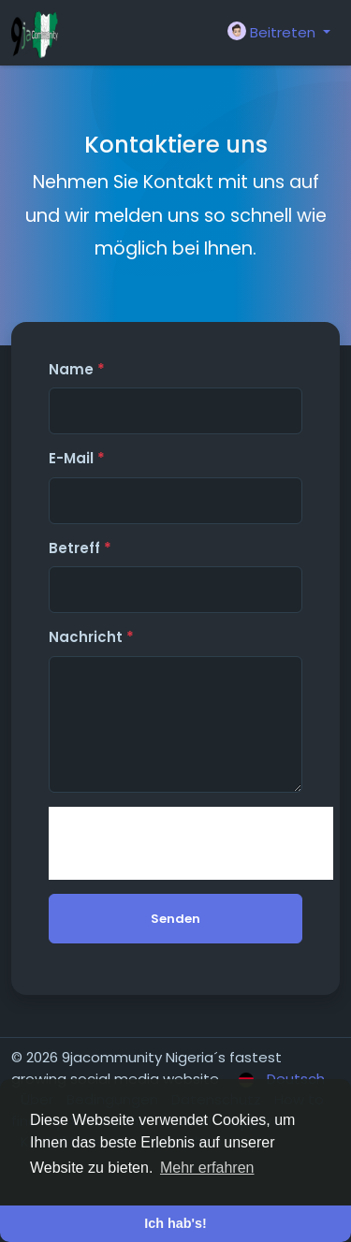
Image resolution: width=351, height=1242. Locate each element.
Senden (175, 919)
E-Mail (77, 458)
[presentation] (191, 843)
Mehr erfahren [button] (207, 1168)
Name (77, 369)
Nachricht (91, 637)
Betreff (80, 548)
